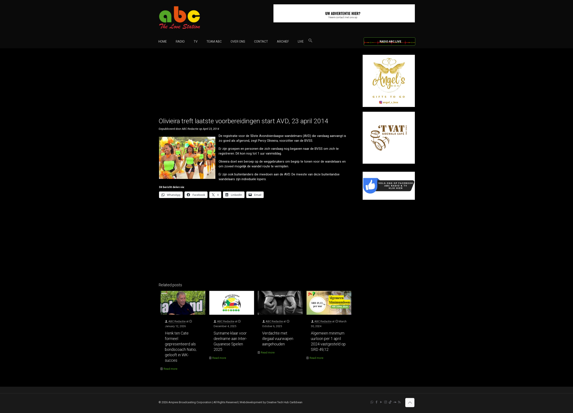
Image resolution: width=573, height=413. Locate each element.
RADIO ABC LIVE (390, 41)
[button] (310, 41)
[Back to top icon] (409, 402)
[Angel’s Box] (389, 106)
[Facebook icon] (376, 402)
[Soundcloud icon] (394, 402)
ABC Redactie (177, 321)
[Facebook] (389, 198)
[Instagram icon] (385, 402)
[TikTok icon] (390, 402)
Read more (170, 368)
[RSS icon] (399, 402)
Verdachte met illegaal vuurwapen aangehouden (277, 338)
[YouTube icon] (381, 402)
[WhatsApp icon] (372, 402)
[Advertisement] (256, 85)
